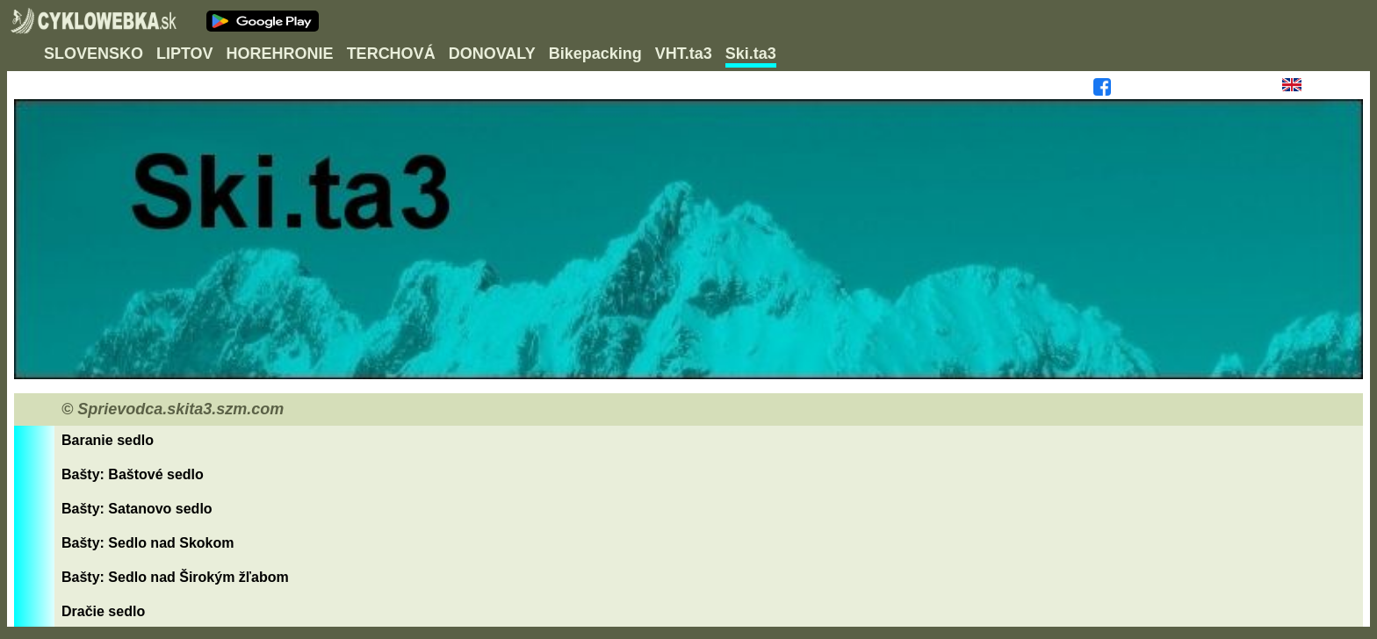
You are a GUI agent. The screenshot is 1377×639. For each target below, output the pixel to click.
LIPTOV (184, 53)
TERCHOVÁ (391, 53)
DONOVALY (492, 53)
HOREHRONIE (280, 53)
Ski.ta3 (750, 53)
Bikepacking (595, 53)
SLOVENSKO (93, 53)
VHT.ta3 (683, 53)
